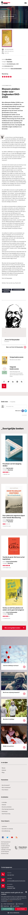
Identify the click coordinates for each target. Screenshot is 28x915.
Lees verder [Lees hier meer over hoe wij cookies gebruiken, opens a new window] (9, 901)
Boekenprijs (4, 811)
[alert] (14, 902)
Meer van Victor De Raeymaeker (14, 347)
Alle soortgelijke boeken (12, 628)
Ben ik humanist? (5, 785)
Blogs (3, 772)
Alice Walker (9, 59)
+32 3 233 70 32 (10, 875)
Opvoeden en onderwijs (7, 829)
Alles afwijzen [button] (21, 909)
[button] (14, 912)
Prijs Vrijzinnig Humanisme (7, 809)
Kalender (3, 770)
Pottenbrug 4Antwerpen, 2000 (11, 887)
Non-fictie (9, 61)
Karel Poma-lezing (5, 814)
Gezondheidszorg (5, 831)
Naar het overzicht (8, 16)
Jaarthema (4, 826)
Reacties (6, 53)
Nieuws (3, 768)
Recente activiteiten (6, 807)
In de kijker (4, 802)
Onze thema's (4, 790)
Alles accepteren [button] (7, 909)
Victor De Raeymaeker (16, 68)
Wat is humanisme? (6, 787)
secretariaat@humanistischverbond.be (16, 881)
